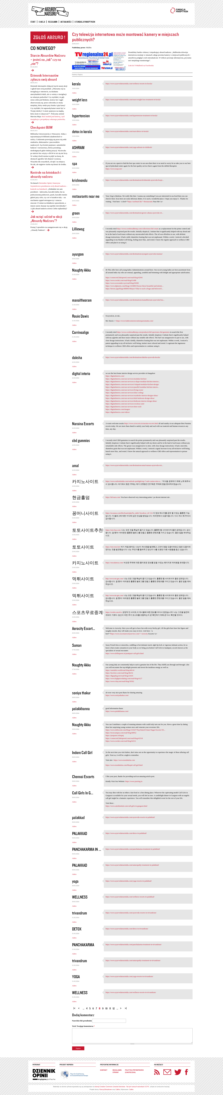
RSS (157, 1072)
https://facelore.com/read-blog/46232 (119, 673)
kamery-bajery (77, 75)
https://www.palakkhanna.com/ (117, 711)
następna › (121, 1007)
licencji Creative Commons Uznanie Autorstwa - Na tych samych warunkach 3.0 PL (122, 1086)
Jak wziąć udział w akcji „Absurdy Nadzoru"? (46, 218)
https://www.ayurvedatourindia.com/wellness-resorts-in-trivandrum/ (131, 992)
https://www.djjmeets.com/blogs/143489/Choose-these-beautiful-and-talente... (134, 286)
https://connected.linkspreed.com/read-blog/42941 (124, 277)
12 (114, 1008)
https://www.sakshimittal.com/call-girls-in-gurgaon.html (126, 806)
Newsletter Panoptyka (163, 1070)
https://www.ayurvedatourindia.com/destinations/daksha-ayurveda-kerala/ (133, 357)
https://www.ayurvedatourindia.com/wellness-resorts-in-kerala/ (129, 83)
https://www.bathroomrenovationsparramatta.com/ (134, 321)
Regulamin (52, 21)
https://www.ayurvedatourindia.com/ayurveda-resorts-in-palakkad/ (130, 817)
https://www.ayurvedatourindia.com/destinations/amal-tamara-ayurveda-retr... (134, 465)
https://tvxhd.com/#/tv (114, 612)
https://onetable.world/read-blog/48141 (120, 670)
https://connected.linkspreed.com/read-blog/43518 (124, 738)
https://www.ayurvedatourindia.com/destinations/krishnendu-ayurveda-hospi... (135, 180)
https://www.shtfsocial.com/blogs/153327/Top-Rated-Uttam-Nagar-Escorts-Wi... (135, 730)
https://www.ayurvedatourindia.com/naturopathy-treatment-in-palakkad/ (132, 865)
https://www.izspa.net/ (114, 169)
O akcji (42, 21)
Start (33, 21)
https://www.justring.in (133, 781)
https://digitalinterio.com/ (115, 376)
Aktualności (65, 21)
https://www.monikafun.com (124, 760)
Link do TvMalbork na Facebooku (141, 65)
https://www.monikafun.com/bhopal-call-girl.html (124, 765)
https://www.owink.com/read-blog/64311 (121, 741)
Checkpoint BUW (41, 127)
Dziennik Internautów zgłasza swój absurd (44, 77)
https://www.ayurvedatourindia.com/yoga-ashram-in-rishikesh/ (129, 147)
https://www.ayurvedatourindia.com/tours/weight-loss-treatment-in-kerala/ (133, 99)
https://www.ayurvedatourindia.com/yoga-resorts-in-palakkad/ (129, 881)
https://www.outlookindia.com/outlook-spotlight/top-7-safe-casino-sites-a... (133, 481)
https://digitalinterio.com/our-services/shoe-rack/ (124, 407)
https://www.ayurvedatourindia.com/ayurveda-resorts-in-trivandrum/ (131, 913)
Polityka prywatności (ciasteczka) (134, 1071)
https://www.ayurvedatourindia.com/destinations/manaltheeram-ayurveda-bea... (135, 300)
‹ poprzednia (79, 1007)
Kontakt (103, 1070)
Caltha (117, 1089)
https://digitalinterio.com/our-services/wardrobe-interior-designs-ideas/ (132, 395)
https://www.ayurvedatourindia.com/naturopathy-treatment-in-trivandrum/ (133, 960)
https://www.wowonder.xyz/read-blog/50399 (122, 283)
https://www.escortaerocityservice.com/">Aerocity (129, 634)
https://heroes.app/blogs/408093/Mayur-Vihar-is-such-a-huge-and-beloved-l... (134, 289)
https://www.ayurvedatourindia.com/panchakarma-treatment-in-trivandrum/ (133, 944)
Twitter (178, 1072)
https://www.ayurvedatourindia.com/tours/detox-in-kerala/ (127, 131)
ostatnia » (126, 1007)
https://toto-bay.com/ (113, 530)
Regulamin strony (117, 1071)
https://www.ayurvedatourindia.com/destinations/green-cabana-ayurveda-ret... (134, 213)
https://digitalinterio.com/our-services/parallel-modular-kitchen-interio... (132, 387)
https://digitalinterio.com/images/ (118, 409)
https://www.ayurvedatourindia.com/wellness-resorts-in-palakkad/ (130, 897)
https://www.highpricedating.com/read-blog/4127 (124, 678)
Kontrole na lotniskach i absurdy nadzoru (45, 174)
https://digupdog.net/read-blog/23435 (119, 676)
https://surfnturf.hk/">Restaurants (140, 201)
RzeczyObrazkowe (106, 1089)
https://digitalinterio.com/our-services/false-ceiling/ (124, 393)
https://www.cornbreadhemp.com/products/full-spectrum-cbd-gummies (143, 332)
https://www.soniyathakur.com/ (117, 695)
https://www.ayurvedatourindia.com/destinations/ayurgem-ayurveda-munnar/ (134, 254)
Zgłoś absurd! (49, 37)
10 (106, 1008)
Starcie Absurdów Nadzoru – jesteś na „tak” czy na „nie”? (47, 59)
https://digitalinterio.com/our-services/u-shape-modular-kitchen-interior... (133, 381)
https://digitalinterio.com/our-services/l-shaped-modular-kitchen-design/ (132, 384)
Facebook (186, 1072)
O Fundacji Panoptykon (85, 21)
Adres (74, 93)
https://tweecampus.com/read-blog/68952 (121, 733)
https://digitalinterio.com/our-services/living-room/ (124, 390)
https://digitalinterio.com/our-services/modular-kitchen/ (126, 379)
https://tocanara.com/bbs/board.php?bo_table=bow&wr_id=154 (129, 513)
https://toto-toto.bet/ (113, 547)
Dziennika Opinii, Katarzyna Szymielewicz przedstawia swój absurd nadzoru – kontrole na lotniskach (48, 186)
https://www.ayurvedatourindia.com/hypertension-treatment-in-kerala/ (131, 115)
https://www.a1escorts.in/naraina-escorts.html (141, 423)
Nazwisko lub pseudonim (82, 1021)
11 (110, 1008)
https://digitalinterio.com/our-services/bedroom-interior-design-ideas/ (131, 401)
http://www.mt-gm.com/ (114, 578)
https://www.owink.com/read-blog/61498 (121, 280)
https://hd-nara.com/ (113, 497)
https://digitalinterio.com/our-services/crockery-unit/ (125, 404)
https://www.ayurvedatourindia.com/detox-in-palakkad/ (126, 833)
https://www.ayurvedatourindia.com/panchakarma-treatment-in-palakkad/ (133, 849)
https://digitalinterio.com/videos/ (118, 412)
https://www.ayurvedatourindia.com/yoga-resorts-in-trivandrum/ (129, 976)
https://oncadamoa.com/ (114, 563)
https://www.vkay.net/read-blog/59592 (120, 681)
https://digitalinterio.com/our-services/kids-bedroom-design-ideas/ (130, 398)
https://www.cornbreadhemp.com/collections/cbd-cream (137, 229)
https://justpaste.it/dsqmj (115, 735)
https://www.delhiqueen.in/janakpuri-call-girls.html (124, 653)
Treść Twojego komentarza (83, 1026)
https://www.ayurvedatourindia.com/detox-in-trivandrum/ (127, 929)
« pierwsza (74, 1007)
